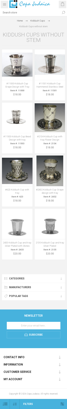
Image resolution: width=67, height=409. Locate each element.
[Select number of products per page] (5, 404)
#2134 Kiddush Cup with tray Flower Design (49, 138)
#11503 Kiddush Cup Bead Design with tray (17, 138)
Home (20, 20)
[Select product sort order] (15, 404)
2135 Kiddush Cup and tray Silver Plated (50, 244)
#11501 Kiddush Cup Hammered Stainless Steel (49, 85)
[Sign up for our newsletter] (33, 325)
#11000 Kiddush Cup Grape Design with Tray (17, 85)
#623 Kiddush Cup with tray (17, 191)
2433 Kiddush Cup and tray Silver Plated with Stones (17, 244)
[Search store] (30, 12)
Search (63, 12)
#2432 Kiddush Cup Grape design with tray (49, 191)
